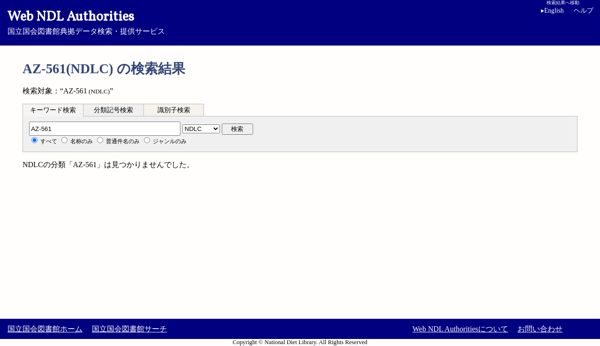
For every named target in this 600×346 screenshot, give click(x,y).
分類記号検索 (113, 110)
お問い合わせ (540, 329)
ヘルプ (583, 10)
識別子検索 (174, 110)
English (552, 10)
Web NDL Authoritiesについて (460, 329)
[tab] (52, 110)
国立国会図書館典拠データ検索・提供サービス (300, 21)
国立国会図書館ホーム (45, 329)
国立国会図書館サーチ (129, 329)
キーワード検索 (53, 110)
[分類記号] (104, 129)
